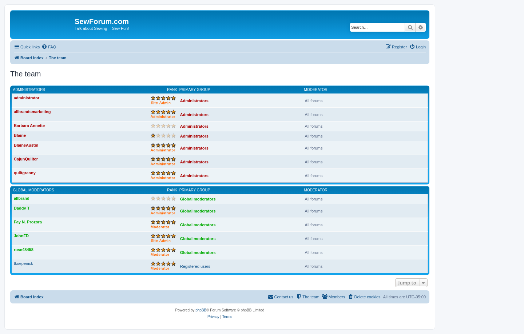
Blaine (20, 135)
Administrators (29, 90)
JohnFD (21, 236)
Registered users (195, 266)
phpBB (200, 310)
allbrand (21, 198)
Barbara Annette (29, 125)
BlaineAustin (26, 145)
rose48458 (23, 249)
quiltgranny (25, 173)
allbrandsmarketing (32, 112)
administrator (26, 98)
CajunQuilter (26, 159)
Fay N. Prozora (28, 222)
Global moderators (33, 190)
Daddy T (21, 208)
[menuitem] (48, 47)
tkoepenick (23, 263)
